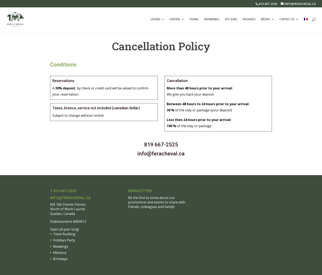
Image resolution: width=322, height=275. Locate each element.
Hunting (175, 19)
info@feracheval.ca (161, 154)
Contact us (286, 19)
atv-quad (231, 19)
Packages (249, 19)
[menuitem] (306, 25)
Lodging (155, 19)
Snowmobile (212, 19)
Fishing (194, 19)
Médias (265, 19)
